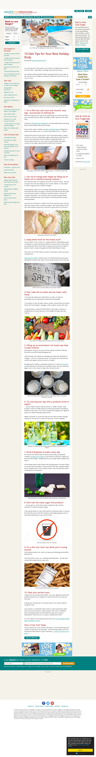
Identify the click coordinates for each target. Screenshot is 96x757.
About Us (31, 706)
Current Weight (82, 82)
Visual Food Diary (9, 170)
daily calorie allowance (41, 123)
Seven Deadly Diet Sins (10, 95)
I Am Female (82, 89)
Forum (38, 17)
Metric (86, 71)
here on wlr (86, 162)
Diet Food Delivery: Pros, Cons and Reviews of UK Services (11, 146)
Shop (69, 17)
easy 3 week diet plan (52, 129)
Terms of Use (39, 706)
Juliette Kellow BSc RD (39, 60)
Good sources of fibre (31, 258)
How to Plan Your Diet (10, 116)
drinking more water (37, 456)
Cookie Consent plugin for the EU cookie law (80, 753)
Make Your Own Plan (10, 172)
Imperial (80, 71)
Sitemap (57, 706)
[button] (8, 33)
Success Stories (48, 17)
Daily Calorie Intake (9, 114)
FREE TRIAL (79, 11)
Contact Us (64, 706)
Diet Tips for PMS (9, 97)
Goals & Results (28, 17)
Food (11, 17)
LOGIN (88, 11)
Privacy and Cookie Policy (78, 745)
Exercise (18, 17)
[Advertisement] (48, 4)
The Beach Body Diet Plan (11, 71)
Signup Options (60, 17)
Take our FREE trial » (32, 638)
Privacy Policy (49, 706)
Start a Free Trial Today (35, 625)
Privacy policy (77, 666)
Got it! (80, 750)
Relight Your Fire (8, 92)
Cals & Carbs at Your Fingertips (82, 117)
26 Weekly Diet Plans (10, 137)
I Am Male (82, 92)
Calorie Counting (9, 160)
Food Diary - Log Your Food (12, 167)
